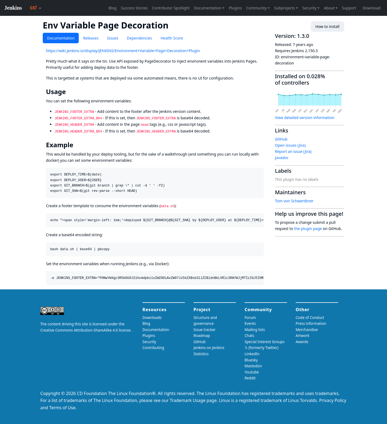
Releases (90, 38)
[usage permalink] (69, 92)
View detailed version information (304, 117)
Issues (112, 38)
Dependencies (139, 38)
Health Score (171, 38)
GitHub (281, 139)
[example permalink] (77, 145)
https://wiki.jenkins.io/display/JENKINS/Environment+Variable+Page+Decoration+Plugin (123, 50)
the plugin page (308, 228)
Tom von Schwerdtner (294, 200)
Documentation (60, 38)
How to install (327, 26)
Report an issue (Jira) (293, 151)
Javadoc (281, 157)
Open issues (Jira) (290, 145)
